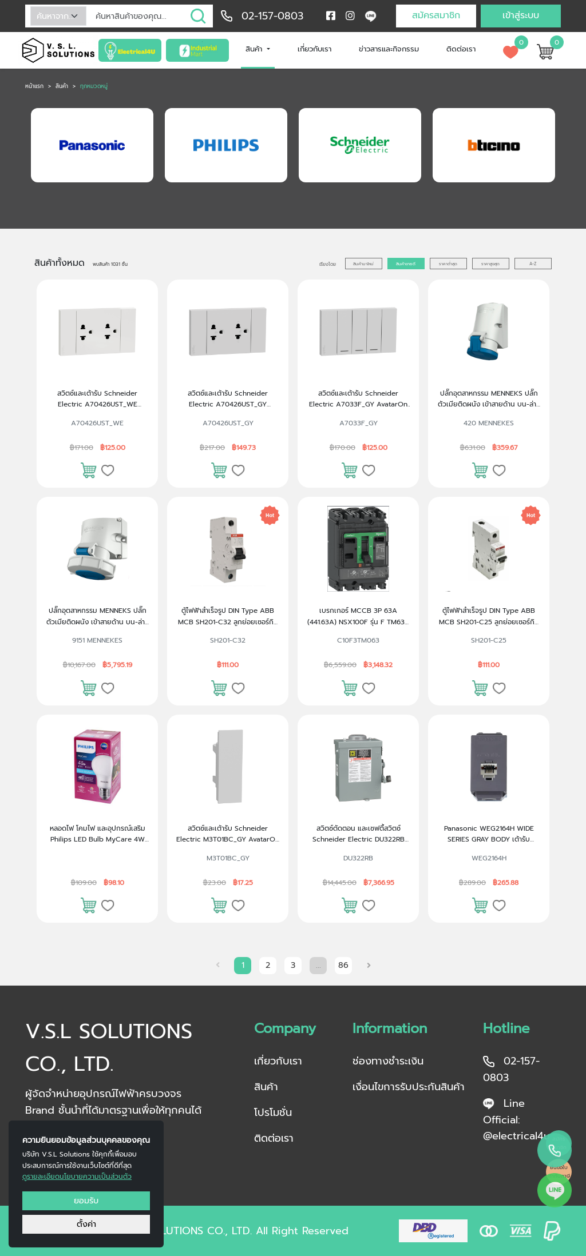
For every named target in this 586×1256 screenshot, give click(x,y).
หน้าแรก (34, 86)
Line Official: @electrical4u (516, 1120)
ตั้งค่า (86, 1224)
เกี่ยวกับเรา (314, 48)
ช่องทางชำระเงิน (388, 1061)
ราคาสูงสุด (490, 264)
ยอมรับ (86, 1200)
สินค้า (255, 48)
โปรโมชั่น (273, 1113)
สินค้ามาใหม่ (363, 264)
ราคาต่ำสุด (448, 264)
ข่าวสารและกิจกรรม (389, 48)
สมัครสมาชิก (436, 15)
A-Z (532, 264)
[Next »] (370, 965)
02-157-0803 (272, 16)
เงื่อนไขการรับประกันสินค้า (409, 1087)
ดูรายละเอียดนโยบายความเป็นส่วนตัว (77, 1176)
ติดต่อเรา (461, 48)
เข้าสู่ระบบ (520, 15)
